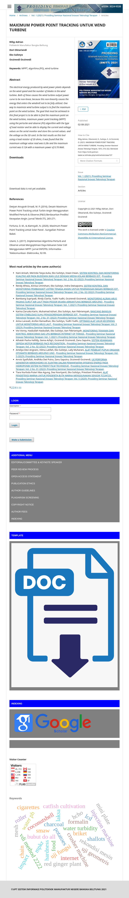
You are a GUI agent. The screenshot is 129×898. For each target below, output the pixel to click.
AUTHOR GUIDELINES (23, 490)
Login (14, 425)
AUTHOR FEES (19, 511)
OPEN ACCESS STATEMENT (26, 476)
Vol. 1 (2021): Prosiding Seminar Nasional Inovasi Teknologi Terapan (64, 15)
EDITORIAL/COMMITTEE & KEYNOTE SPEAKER (36, 462)
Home (12, 15)
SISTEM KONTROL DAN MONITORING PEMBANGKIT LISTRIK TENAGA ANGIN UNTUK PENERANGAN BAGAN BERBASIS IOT (67, 287)
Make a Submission (22, 439)
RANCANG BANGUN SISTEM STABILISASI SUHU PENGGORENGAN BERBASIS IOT (63, 313)
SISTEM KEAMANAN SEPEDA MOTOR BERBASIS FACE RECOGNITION (64, 342)
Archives (23, 15)
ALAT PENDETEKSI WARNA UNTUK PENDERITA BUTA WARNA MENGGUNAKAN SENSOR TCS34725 (64, 374)
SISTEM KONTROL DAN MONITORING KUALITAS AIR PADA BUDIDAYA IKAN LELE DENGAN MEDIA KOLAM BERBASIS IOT (67, 274)
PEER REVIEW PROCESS (25, 469)
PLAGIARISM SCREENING (25, 497)
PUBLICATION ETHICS (23, 483)
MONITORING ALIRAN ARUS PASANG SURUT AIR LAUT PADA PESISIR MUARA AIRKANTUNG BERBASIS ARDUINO (66, 300)
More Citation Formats (91, 160)
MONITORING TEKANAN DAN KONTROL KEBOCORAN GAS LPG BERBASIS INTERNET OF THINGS (65, 332)
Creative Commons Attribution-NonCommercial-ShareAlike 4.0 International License (97, 233)
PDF (83, 109)
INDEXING (16, 518)
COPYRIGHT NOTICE (22, 504)
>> (20, 387)
